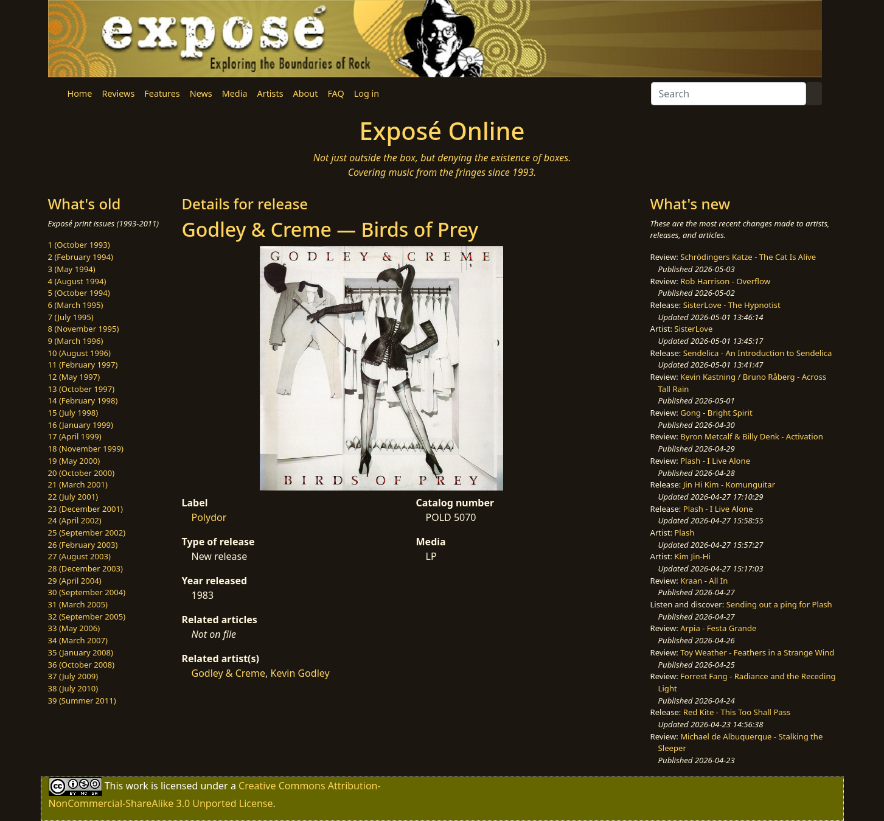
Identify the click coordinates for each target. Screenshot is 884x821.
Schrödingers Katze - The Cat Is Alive (748, 256)
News (201, 93)
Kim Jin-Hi (692, 556)
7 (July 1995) (71, 317)
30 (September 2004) (87, 592)
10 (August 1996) (79, 353)
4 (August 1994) (77, 281)
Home (80, 93)
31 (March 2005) (78, 604)
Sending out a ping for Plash (779, 604)
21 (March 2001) (78, 484)
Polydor (209, 517)
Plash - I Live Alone (715, 460)
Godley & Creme (229, 673)
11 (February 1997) (83, 364)
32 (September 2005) (87, 616)
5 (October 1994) (79, 292)
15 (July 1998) (73, 412)
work (136, 785)
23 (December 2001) (85, 508)
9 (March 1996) (75, 340)
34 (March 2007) (78, 640)
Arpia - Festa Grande (718, 628)
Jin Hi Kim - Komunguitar (729, 484)
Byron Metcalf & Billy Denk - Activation (751, 436)
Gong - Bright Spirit (716, 412)
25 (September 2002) (87, 532)
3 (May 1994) (72, 269)
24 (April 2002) (75, 520)
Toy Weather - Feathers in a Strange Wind (757, 652)
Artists (270, 93)
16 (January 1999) (80, 424)
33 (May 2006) (74, 628)
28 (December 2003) (85, 568)
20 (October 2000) (81, 472)
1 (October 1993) (79, 244)
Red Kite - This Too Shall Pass (736, 712)
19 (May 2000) (74, 460)
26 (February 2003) (83, 544)
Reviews (118, 93)
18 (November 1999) (86, 448)
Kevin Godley (300, 673)
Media (235, 93)
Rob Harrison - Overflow (725, 281)
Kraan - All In (704, 580)
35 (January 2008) (80, 652)
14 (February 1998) (83, 400)
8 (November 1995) (83, 328)
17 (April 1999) (75, 436)
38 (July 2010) (73, 688)
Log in (366, 93)
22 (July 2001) (73, 496)
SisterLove (693, 328)
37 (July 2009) (73, 676)
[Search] (728, 93)
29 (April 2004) (75, 580)
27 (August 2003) (79, 556)
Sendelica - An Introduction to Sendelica (757, 353)
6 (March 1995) (75, 304)
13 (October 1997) (81, 388)
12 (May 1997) (74, 376)
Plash (684, 532)
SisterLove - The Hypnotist (732, 304)
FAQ (335, 93)
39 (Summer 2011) (82, 700)
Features (161, 93)
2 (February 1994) (80, 256)
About (305, 93)
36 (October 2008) (81, 664)
